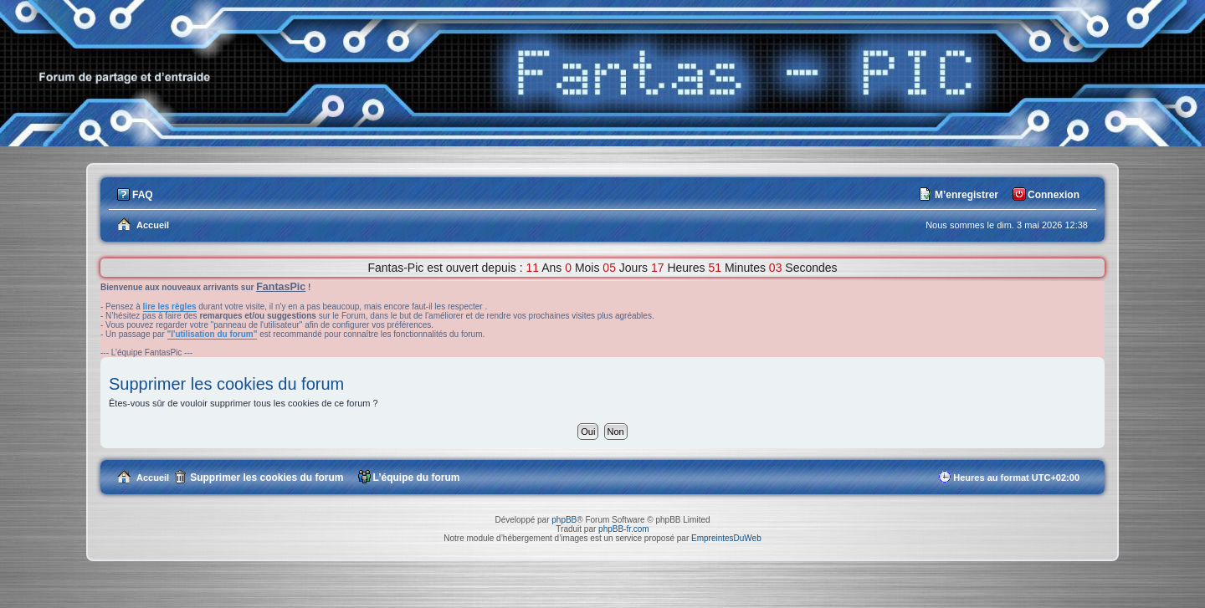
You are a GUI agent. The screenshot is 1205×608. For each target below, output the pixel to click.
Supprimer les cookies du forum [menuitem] (266, 477)
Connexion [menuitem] (1053, 195)
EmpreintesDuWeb (726, 538)
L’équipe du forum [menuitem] (416, 477)
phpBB (564, 519)
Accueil (152, 478)
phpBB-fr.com (623, 529)
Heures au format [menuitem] (1016, 478)
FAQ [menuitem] (142, 195)
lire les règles (170, 306)
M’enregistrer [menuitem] (966, 195)
